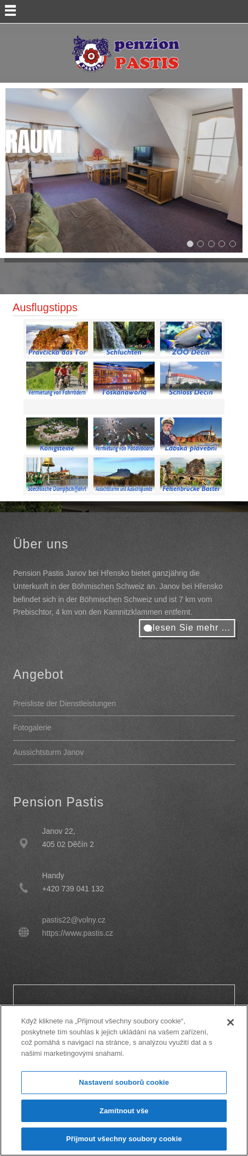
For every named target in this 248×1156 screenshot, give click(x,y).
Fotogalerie (32, 727)
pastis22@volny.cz (73, 919)
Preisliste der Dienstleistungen (64, 703)
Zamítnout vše (124, 1111)
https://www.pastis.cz (77, 933)
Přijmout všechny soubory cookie (124, 1139)
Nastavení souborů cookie (124, 1082)
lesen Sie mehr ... (192, 627)
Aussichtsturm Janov (48, 752)
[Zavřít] (231, 1022)
